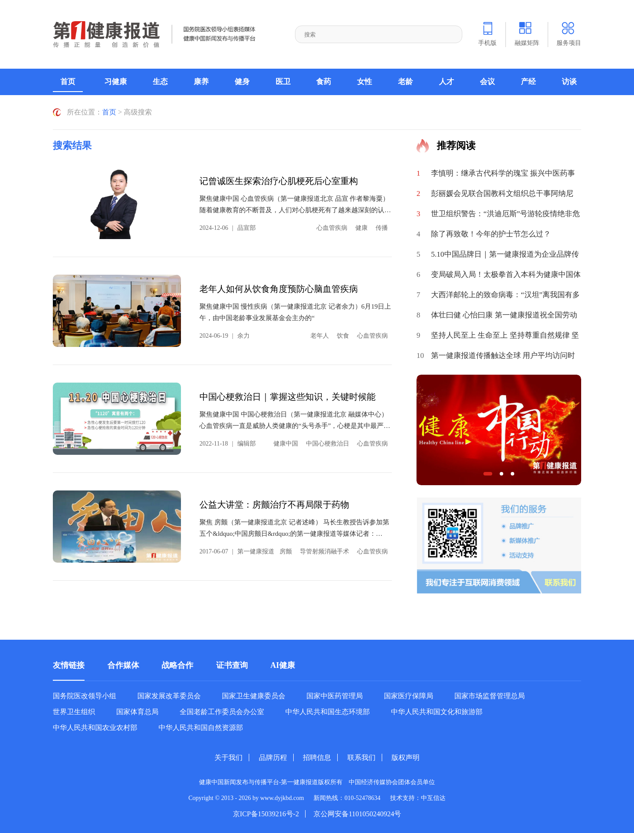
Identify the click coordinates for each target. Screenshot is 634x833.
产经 (528, 81)
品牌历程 (273, 757)
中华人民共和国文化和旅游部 (437, 711)
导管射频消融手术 (324, 551)
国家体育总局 (137, 711)
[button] (487, 473)
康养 (201, 81)
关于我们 (228, 757)
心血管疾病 (332, 228)
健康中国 (285, 443)
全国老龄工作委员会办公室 (222, 711)
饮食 (343, 335)
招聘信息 (317, 757)
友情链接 (69, 665)
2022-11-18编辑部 (227, 443)
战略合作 (177, 665)
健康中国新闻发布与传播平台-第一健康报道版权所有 (274, 782)
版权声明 (405, 757)
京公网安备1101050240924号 (357, 814)
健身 (242, 81)
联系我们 (361, 757)
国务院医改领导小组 (84, 696)
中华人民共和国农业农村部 (95, 727)
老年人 (319, 335)
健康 (361, 228)
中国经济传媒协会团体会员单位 (392, 782)
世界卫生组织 (74, 711)
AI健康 (282, 665)
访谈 (569, 81)
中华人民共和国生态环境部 (327, 711)
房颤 (286, 551)
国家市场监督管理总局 (489, 696)
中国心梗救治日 (327, 443)
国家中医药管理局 (334, 696)
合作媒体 (123, 665)
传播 (382, 228)
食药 (323, 81)
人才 (446, 81)
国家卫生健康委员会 (253, 696)
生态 (160, 81)
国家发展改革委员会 (169, 696)
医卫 (283, 81)
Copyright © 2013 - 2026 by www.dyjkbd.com (246, 798)
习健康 (115, 81)
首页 (67, 81)
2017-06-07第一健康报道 (236, 551)
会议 (487, 81)
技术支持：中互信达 (418, 798)
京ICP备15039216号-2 (266, 814)
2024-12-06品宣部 (227, 228)
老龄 (405, 81)
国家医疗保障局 (408, 696)
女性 (364, 81)
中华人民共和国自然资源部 (200, 727)
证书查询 (232, 665)
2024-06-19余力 (224, 335)
